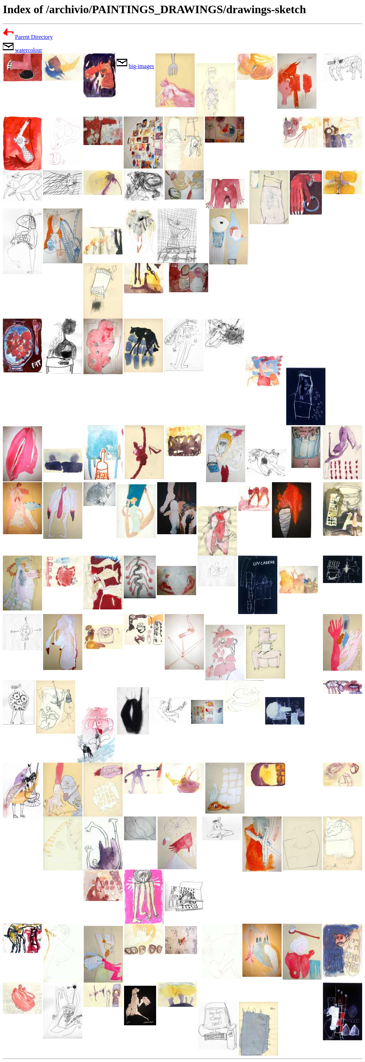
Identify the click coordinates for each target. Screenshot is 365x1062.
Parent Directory (34, 37)
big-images (141, 66)
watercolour (28, 50)
